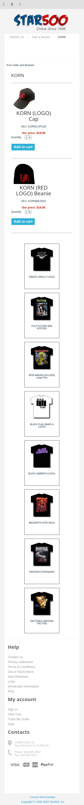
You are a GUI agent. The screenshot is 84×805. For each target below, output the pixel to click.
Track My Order (19, 719)
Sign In (13, 709)
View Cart (14, 714)
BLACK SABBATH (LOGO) (41, 473)
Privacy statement (20, 662)
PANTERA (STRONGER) (41, 572)
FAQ (11, 691)
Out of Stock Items (21, 672)
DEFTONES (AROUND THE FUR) (42, 622)
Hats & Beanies (41, 37)
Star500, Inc (17, 37)
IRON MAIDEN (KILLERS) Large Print (42, 376)
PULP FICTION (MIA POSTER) (41, 327)
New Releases (18, 676)
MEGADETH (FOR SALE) (42, 523)
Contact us (15, 657)
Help (11, 724)
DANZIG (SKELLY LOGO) (42, 277)
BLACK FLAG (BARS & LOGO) (42, 425)
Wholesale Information (23, 686)
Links (11, 681)
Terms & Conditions (21, 667)
